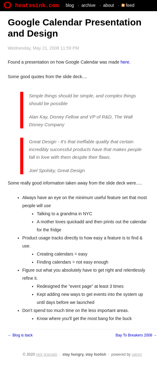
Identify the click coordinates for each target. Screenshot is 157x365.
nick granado (46, 354)
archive (88, 5)
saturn (137, 354)
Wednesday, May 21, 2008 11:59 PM (43, 48)
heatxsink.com (31, 5)
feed (128, 5)
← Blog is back (20, 335)
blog (70, 5)
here (125, 62)
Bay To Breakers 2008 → (136, 335)
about (108, 5)
